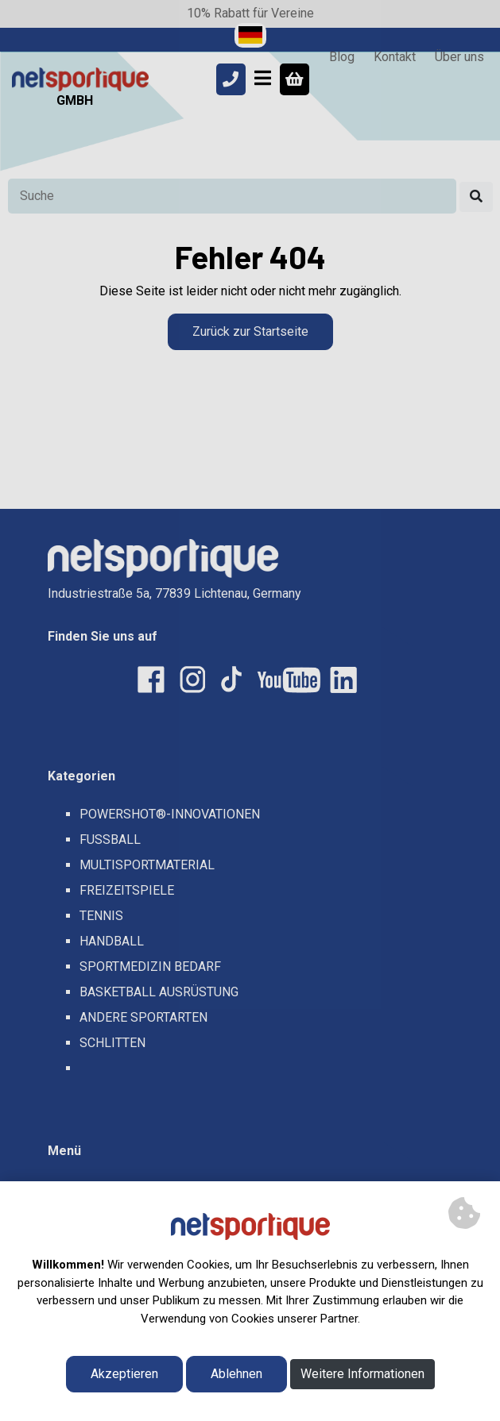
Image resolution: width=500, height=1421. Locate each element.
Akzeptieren (124, 1373)
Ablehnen (236, 1373)
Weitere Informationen (362, 1373)
